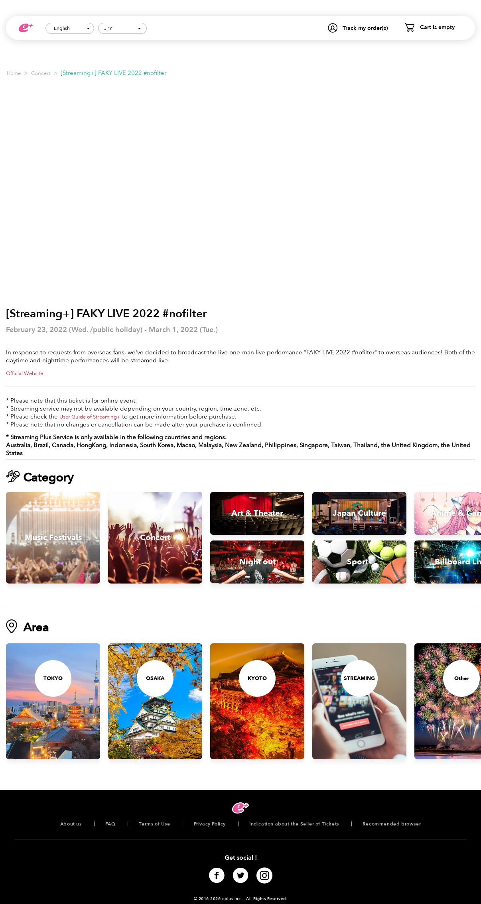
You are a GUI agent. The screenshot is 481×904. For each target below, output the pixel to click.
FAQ (110, 824)
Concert (40, 73)
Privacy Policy (210, 824)
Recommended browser (392, 824)
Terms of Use (154, 824)
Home (14, 73)
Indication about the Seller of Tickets (294, 824)
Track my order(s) (365, 28)
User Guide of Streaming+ (89, 417)
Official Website (24, 373)
